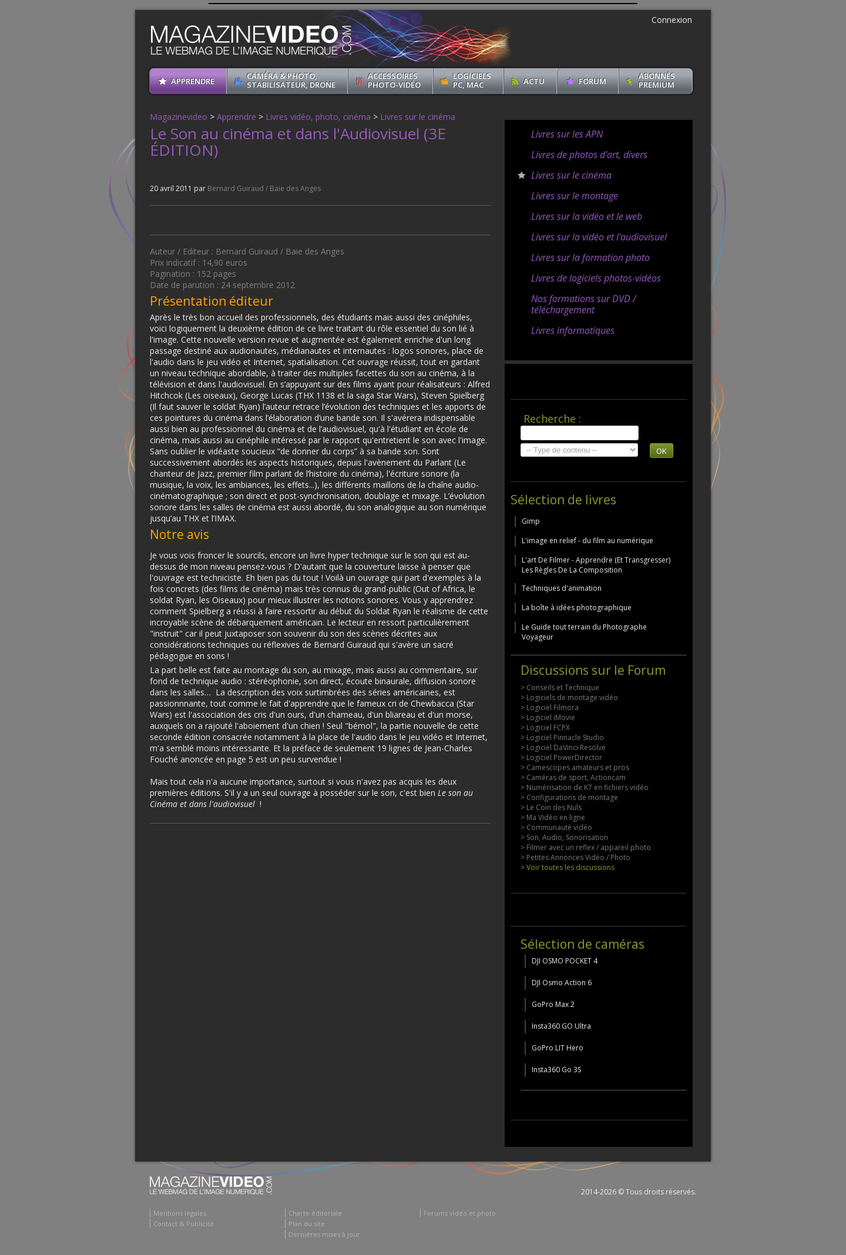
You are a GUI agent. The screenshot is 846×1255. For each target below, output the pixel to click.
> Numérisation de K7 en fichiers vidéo (585, 787)
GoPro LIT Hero (557, 1048)
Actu (534, 81)
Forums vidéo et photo (460, 1213)
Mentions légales (179, 1213)
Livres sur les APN (567, 134)
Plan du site (306, 1223)
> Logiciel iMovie (548, 717)
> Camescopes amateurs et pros (575, 767)
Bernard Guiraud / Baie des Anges (264, 188)
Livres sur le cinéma (417, 116)
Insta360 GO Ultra (561, 1026)
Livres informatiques (573, 330)
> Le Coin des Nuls (551, 807)
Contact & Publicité (183, 1223)
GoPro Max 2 (553, 1004)
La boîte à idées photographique (577, 608)
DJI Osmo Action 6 (562, 983)
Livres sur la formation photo (590, 257)
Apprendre (236, 116)
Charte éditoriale (315, 1213)
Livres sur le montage (574, 195)
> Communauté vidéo (556, 827)
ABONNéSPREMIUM (657, 80)
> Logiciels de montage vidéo (569, 697)
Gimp (531, 521)
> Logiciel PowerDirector (561, 757)
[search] (580, 433)
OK (661, 451)
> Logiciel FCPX (545, 727)
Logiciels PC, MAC (472, 80)
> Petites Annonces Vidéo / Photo (575, 857)
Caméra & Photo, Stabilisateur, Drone (291, 80)
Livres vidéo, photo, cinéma (318, 116)
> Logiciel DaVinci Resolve (563, 747)
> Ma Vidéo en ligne (553, 817)
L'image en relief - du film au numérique (587, 540)
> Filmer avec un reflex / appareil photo (586, 847)
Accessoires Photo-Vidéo (394, 80)
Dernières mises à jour (324, 1234)
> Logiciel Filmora (550, 707)
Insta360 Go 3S (556, 1070)
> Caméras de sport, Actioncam (573, 777)
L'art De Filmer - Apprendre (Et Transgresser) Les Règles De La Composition (596, 565)
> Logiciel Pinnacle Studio (562, 737)
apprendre (192, 81)
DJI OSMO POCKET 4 (564, 961)
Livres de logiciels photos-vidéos (596, 278)
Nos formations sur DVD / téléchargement (583, 304)
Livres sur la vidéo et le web (586, 216)
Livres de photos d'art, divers (589, 154)
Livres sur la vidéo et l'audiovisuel (599, 236)
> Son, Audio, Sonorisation (564, 837)
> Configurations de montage (569, 797)
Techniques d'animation (562, 588)
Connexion (672, 19)
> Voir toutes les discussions (568, 867)
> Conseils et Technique (560, 687)
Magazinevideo (178, 116)
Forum (592, 81)
